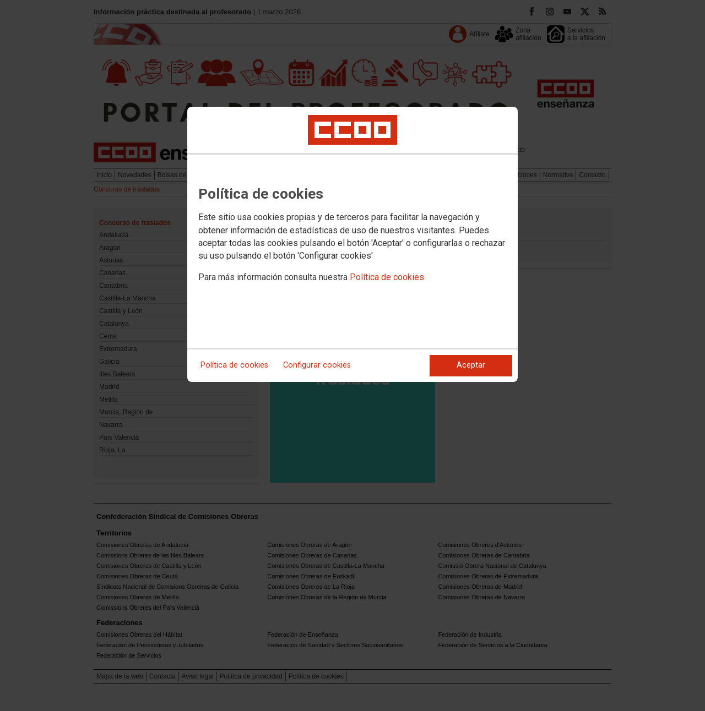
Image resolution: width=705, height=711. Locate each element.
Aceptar (471, 365)
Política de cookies (387, 277)
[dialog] (352, 244)
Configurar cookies (317, 365)
